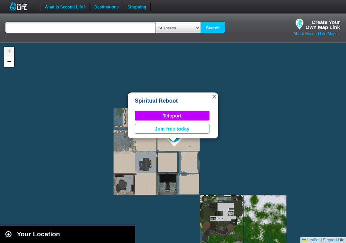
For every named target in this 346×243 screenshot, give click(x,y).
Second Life (22, 6)
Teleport (172, 115)
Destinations (106, 6)
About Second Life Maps (315, 33)
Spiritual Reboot (156, 101)
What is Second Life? (65, 6)
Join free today (172, 129)
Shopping (136, 6)
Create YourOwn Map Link (322, 24)
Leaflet (310, 240)
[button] (214, 96)
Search (213, 28)
